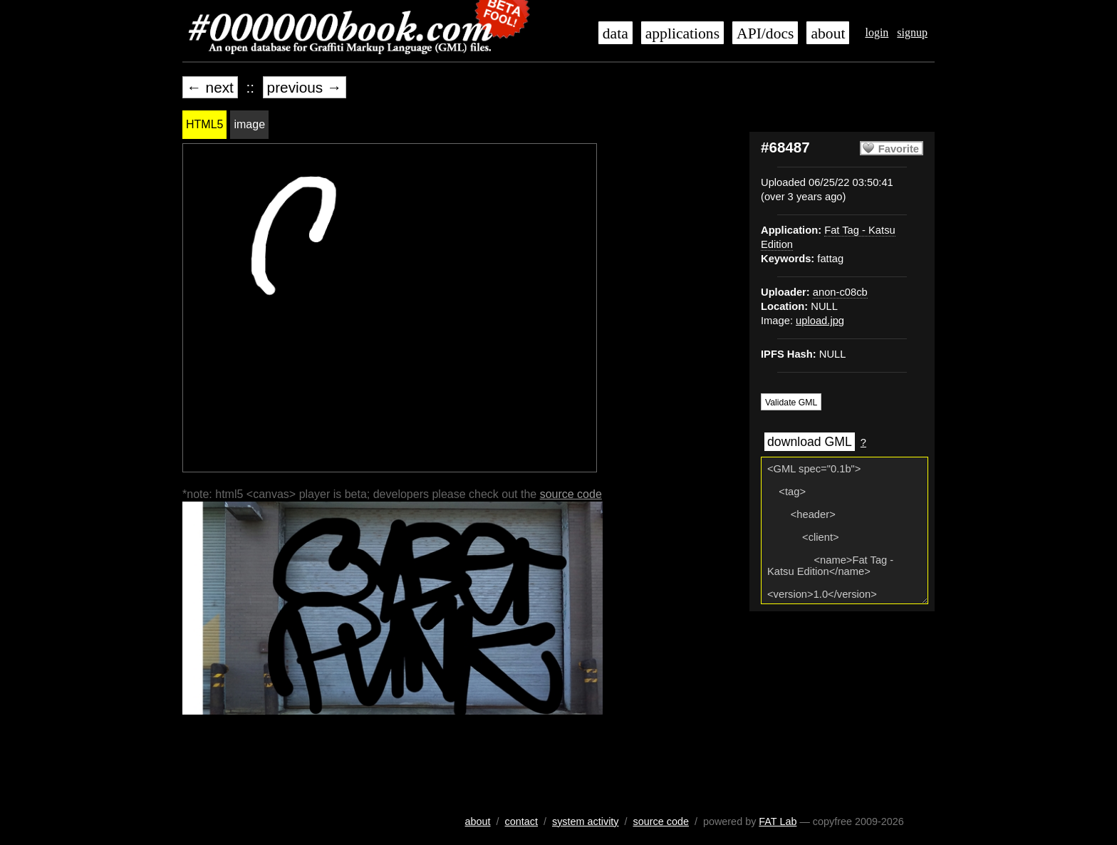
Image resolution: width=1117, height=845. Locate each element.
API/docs (765, 33)
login (876, 32)
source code (571, 494)
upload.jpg (820, 320)
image (249, 124)
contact (521, 821)
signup (912, 32)
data (615, 33)
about (828, 33)
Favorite (898, 149)
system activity (585, 821)
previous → (304, 87)
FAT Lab (777, 821)
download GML (809, 442)
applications (682, 33)
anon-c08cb (840, 292)
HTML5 (204, 124)
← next (210, 87)
